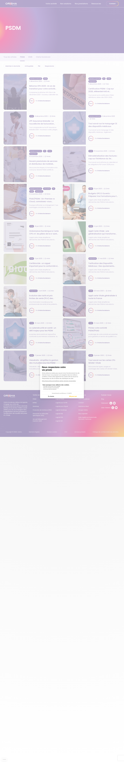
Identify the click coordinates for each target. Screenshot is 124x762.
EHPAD (35, 403)
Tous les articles (10, 57)
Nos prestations (81, 3)
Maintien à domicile (12, 66)
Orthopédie (29, 66)
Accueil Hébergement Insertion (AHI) (40, 420)
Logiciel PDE (59, 414)
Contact (112, 4)
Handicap (36, 406)
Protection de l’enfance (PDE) (42, 410)
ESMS (30, 57)
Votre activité (51, 3)
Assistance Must (83, 406)
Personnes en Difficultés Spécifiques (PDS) (40, 414)
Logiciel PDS (59, 417)
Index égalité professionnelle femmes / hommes (87, 418)
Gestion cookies (52, 432)
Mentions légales (34, 432)
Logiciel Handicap (61, 410)
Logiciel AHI (59, 421)
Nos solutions (65, 3)
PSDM (22, 57)
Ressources (96, 3)
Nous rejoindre (82, 414)
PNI (39, 66)
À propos (82, 395)
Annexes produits (80, 432)
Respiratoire (49, 66)
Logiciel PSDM (60, 399)
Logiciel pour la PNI (61, 403)
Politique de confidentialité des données (105, 432)
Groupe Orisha (83, 410)
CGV (65, 432)
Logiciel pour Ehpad (62, 406)
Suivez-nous (106, 395)
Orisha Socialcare (43, 57)
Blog (102, 399)
